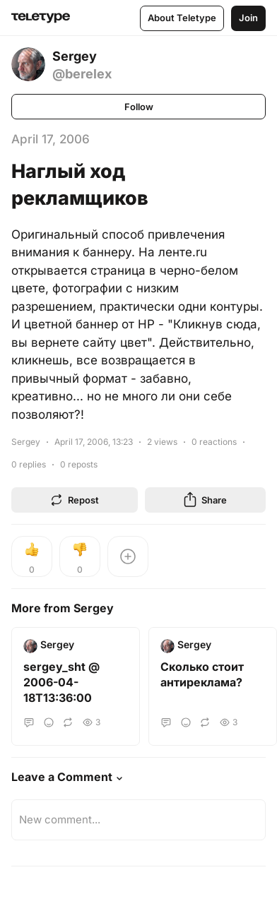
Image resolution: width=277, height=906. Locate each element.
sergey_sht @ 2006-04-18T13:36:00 (61, 682)
